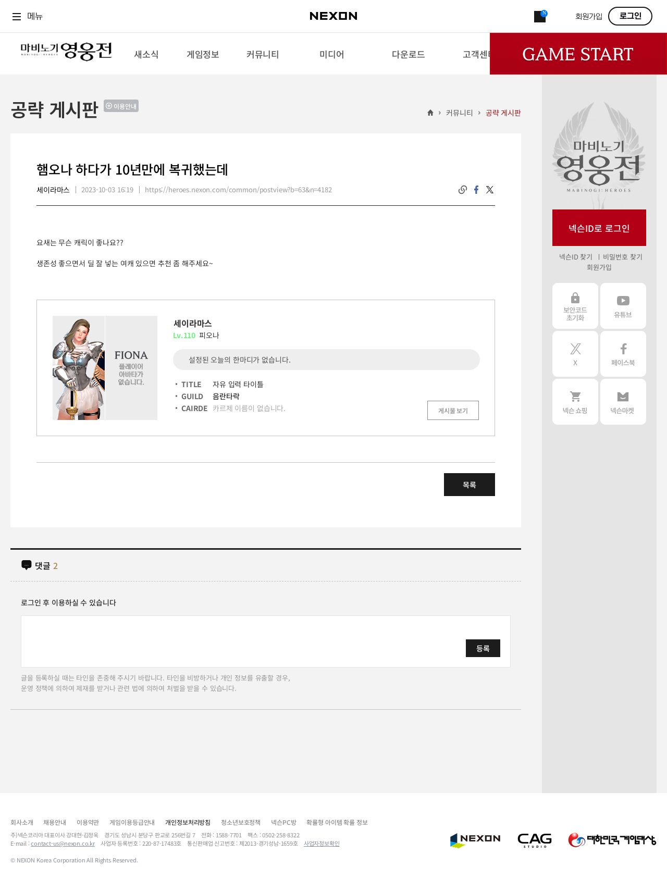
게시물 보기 (453, 410)
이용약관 (88, 822)
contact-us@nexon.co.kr (63, 843)
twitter (490, 189)
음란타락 (226, 396)
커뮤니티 (459, 112)
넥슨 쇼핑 (575, 402)
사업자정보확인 (322, 843)
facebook (476, 189)
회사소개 (21, 822)
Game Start (578, 54)
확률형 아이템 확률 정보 (336, 822)
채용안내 (54, 822)
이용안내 (125, 106)
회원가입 (588, 17)
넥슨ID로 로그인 (599, 227)
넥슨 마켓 (623, 402)
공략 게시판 (503, 112)
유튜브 (623, 306)
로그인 (630, 16)
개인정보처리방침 (188, 822)
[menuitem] (146, 54)
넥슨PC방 (283, 822)
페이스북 (623, 354)
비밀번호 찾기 (622, 257)
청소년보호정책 (241, 822)
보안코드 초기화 (575, 306)
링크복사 (463, 189)
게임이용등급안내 (132, 822)
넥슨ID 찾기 (575, 257)
